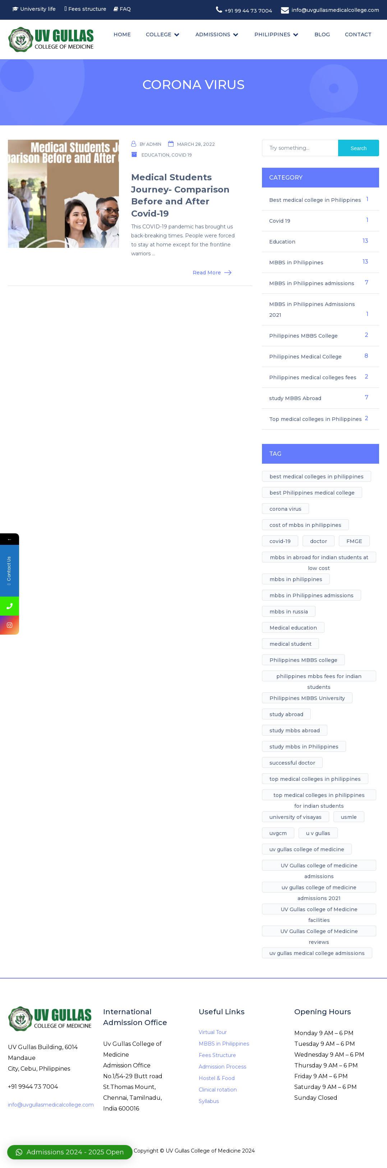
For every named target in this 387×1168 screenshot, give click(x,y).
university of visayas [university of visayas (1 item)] (295, 817)
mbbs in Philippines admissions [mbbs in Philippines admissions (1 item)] (311, 595)
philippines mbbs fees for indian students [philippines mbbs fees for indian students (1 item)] (318, 677)
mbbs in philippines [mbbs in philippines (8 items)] (295, 579)
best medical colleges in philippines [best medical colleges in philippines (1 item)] (316, 476)
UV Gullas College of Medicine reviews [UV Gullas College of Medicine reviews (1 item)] (319, 932)
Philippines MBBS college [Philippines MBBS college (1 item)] (303, 660)
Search (359, 148)
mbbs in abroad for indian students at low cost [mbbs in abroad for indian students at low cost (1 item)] (319, 558)
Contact (358, 34)
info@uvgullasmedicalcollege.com (51, 1105)
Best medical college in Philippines (315, 200)
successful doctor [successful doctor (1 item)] (292, 763)
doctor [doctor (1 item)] (318, 541)
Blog (322, 34)
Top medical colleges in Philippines (315, 419)
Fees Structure (217, 1055)
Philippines (272, 34)
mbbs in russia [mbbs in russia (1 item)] (288, 611)
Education (155, 155)
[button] (70, 1152)
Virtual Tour (213, 1032)
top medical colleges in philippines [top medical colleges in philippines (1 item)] (315, 779)
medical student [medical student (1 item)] (290, 644)
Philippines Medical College (305, 356)
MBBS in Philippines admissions (311, 283)
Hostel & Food (217, 1078)
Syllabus (209, 1101)
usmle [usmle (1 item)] (349, 817)
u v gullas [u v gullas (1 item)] (318, 833)
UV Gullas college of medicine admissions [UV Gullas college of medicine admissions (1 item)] (319, 866)
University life (38, 9)
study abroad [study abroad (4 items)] (286, 714)
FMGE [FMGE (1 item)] (354, 541)
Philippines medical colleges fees (312, 377)
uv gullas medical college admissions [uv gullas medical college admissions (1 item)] (317, 953)
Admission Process (222, 1066)
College (158, 34)
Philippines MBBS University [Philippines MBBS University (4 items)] (307, 698)
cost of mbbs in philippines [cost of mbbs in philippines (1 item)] (305, 525)
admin (153, 144)
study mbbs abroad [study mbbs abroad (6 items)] (294, 730)
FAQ (125, 9)
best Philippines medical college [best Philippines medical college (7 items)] (312, 493)
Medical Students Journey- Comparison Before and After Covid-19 (180, 195)
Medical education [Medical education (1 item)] (293, 628)
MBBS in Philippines (296, 262)
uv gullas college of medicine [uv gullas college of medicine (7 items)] (306, 849)
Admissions (212, 34)
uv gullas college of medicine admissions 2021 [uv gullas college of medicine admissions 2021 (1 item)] (319, 888)
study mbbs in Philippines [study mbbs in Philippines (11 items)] (303, 746)
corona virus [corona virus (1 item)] (285, 509)
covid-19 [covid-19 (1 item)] (280, 541)
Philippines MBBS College (303, 336)
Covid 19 (181, 155)
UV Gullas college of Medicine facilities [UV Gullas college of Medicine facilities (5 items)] (319, 910)
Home (122, 34)
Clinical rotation (218, 1089)
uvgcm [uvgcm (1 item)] (278, 833)
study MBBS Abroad (295, 398)
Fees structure (89, 9)
